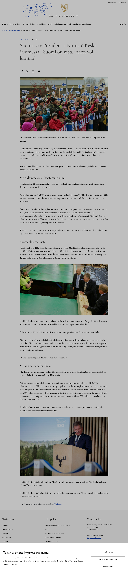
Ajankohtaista (14, 24)
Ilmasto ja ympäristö (52, 537)
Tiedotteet (6, 537)
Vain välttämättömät (108, 560)
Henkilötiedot (29, 24)
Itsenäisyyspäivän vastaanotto (57, 525)
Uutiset (5, 533)
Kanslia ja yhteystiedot (81, 24)
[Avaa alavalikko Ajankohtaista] (21, 24)
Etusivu (5, 24)
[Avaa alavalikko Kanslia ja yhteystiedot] (92, 24)
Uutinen (24, 40)
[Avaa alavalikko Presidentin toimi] (53, 24)
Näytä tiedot (108, 566)
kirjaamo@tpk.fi (94, 538)
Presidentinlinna (51, 541)
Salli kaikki (108, 552)
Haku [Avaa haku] (121, 24)
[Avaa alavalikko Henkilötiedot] (36, 24)
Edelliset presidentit (62, 24)
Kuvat (46, 529)
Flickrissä (58, 504)
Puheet (5, 541)
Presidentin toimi (44, 24)
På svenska (112, 2)
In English (122, 2)
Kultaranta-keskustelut (54, 533)
